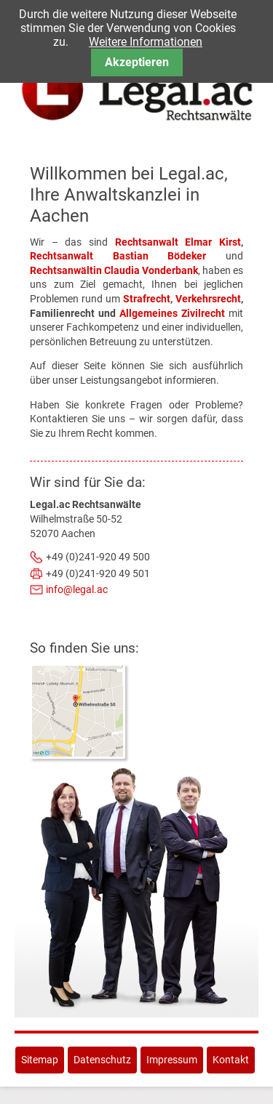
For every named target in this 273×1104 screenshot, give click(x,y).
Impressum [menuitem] (171, 1059)
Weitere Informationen (145, 42)
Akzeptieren (137, 62)
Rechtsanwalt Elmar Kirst (178, 242)
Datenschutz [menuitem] (102, 1059)
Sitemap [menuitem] (39, 1059)
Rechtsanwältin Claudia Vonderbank (114, 270)
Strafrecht (146, 299)
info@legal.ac (77, 589)
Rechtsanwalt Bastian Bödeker (118, 256)
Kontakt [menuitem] (231, 1059)
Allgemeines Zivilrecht (172, 313)
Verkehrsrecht (208, 299)
